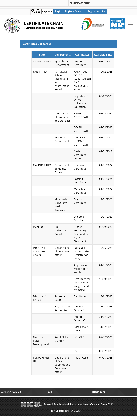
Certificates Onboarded (37, 43)
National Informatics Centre (94, 404)
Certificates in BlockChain (43, 28)
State (42, 54)
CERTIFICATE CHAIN (80, 3)
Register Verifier (96, 11)
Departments (63, 54)
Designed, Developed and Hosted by (61, 404)
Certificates (82, 54)
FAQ (49, 392)
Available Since (103, 54)
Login (58, 11)
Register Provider (74, 11)
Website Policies (11, 392)
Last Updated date (60, 411)
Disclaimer (98, 392)
